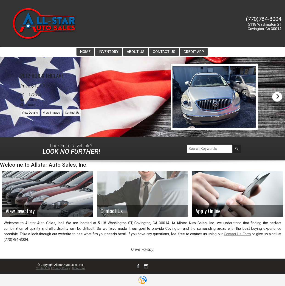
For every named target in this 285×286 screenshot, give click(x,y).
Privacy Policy (61, 268)
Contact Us (43, 268)
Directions (78, 268)
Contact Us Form (237, 234)
